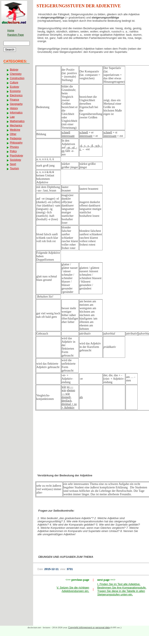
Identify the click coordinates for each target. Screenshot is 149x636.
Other (13, 134)
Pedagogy (16, 138)
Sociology (15, 159)
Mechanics (16, 125)
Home (10, 30)
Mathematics (17, 121)
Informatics (16, 112)
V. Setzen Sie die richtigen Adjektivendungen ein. (73, 589)
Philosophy (16, 142)
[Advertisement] (91, 447)
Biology (14, 69)
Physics (14, 146)
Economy (15, 91)
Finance (14, 99)
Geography (16, 103)
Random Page (15, 34)
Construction (17, 78)
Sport (13, 164)
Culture (14, 82)
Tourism (14, 168)
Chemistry (16, 73)
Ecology (14, 86)
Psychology (16, 155)
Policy (13, 151)
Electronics (16, 95)
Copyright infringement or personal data (89, 627)
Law (12, 116)
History (14, 108)
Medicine (15, 129)
